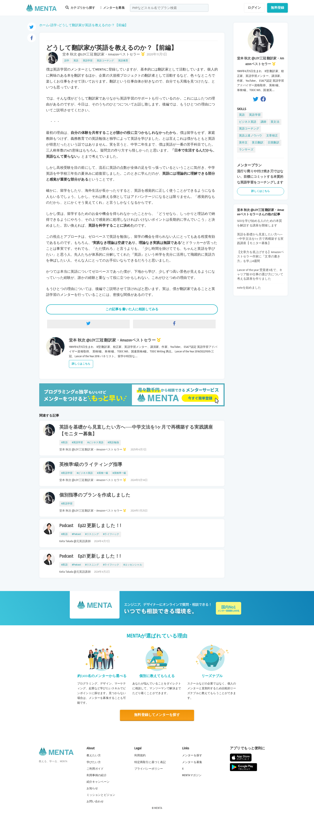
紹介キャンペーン (98, 781)
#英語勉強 (113, 442)
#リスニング (92, 534)
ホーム (44, 25)
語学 (53, 25)
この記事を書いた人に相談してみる (132, 309)
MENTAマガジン (191, 775)
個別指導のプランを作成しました (94, 495)
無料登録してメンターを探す (157, 715)
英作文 (243, 142)
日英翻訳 (273, 142)
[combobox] (169, 8)
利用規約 (140, 755)
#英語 (64, 442)
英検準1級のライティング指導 (90, 464)
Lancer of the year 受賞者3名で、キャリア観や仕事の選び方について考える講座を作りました (260, 274)
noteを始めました (249, 287)
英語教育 (123, 60)
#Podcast (76, 534)
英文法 (275, 121)
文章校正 (272, 135)
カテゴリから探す (80, 7)
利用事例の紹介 (97, 775)
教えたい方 (94, 755)
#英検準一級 (119, 473)
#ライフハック (111, 534)
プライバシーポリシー (148, 768)
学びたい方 (94, 762)
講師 (263, 121)
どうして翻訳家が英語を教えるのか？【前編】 (93, 25)
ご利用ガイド (95, 768)
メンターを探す (192, 755)
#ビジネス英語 (95, 442)
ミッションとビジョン (101, 794)
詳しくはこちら (81, 363)
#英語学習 (77, 442)
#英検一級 (102, 473)
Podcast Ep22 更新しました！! (90, 525)
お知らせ (92, 788)
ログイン (254, 7)
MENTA (158, 808)
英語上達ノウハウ (250, 135)
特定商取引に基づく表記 (150, 762)
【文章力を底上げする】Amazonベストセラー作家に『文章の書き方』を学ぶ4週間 (260, 256)
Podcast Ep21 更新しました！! (90, 556)
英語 (75, 60)
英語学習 (88, 60)
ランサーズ (246, 149)
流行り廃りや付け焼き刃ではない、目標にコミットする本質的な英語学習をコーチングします (260, 176)
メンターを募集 (112, 7)
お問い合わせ (95, 801)
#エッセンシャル (132, 565)
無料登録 (277, 7)
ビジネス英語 (247, 121)
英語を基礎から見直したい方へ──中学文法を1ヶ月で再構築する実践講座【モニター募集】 (136, 430)
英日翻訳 (257, 142)
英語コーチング (105, 60)
